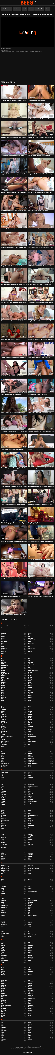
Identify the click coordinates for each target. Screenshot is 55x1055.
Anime (29, 641)
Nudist (29, 924)
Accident (3, 633)
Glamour (3, 817)
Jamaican (3, 865)
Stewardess (31, 1007)
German (3, 813)
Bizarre (29, 682)
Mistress (3, 912)
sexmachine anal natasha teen (9, 119)
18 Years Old (4, 626)
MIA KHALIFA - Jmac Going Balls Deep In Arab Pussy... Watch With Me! (14, 302)
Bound (2, 692)
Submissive (4, 1012)
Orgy (2, 936)
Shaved (30, 987)
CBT (2, 706)
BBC (2, 659)
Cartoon (3, 711)
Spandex (3, 1000)
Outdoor (30, 936)
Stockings (3, 1008)
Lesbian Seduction (32, 891)
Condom (30, 728)
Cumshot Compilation (33, 743)
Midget (29, 909)
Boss (2, 690)
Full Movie (39, 9)
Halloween (30, 834)
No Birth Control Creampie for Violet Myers (39, 284)
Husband (3, 847)
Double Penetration (33, 763)
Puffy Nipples (4, 960)
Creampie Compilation (7, 736)
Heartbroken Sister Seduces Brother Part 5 (12, 155)
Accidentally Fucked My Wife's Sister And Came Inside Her (41, 339)
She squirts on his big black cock (36, 376)
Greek (29, 823)
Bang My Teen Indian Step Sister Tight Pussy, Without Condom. (14, 137)
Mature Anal (4, 907)
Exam (2, 779)
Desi (2, 755)
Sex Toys (3, 987)
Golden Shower (5, 820)
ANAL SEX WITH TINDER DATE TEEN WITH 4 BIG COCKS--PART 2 (14, 192)
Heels (29, 837)
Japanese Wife (5, 870)
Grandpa (30, 822)
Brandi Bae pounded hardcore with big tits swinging (14, 321)
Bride (29, 694)
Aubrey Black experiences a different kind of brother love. (14, 614)
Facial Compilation (32, 786)
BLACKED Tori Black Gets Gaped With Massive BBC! (41, 412)
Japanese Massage (33, 867)
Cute (29, 744)
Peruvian (30, 947)
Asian (2, 646)
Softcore (3, 997)
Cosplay (30, 729)
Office (2, 931)
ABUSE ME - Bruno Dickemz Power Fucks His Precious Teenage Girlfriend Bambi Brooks (14, 431)
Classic (3, 721)
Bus (29, 699)
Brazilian (3, 694)
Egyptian (3, 774)
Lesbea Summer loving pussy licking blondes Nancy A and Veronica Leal (41, 229)
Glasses (30, 817)
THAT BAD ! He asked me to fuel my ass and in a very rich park (41, 431)
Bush (2, 700)
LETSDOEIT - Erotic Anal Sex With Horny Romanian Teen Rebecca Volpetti (14, 100)
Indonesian (30, 853)
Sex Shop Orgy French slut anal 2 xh (10, 596)
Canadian (3, 709)
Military (3, 910)
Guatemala (4, 827)
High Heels (30, 839)
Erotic (29, 775)
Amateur (3, 638)
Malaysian (30, 902)
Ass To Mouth (38, 51)
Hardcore (3, 837)
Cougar (29, 731)
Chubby (30, 718)
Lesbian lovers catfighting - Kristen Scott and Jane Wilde (14, 504)
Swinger (3, 1015)
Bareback (3, 667)
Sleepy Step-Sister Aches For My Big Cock (12, 266)
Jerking (3, 872)
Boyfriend (30, 692)
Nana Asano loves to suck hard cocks (38, 210)
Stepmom (3, 1007)
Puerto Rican (31, 959)
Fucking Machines (32, 801)
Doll (2, 760)
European (30, 777)
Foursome (30, 799)
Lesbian (3, 891)
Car (28, 709)
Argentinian (31, 643)
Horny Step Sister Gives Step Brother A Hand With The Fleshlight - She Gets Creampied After (14, 486)
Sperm (29, 1002)
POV (29, 942)
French (3, 801)
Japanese (30, 865)
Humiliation (4, 846)
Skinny (3, 993)
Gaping (22, 51)
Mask (2, 904)
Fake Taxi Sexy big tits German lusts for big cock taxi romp (14, 523)
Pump (29, 960)
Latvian (29, 888)
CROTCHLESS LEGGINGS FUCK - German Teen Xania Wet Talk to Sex (41, 266)
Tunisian (3, 1039)
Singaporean (31, 992)
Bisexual (3, 682)
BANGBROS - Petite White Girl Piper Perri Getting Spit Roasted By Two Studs (41, 137)
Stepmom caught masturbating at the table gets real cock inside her (41, 541)
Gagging (3, 810)
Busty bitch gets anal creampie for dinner (39, 155)
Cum (47, 9)
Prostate (3, 957)
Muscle (3, 915)
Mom (29, 912)
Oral (29, 933)
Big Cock (30, 677)
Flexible (30, 796)
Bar (28, 665)
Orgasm (3, 935)
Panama (30, 944)
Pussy (2, 962)
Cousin (29, 733)
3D (28, 626)
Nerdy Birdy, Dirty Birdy (34, 523)
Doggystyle (31, 758)
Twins (2, 1040)
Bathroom (3, 669)
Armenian (3, 645)
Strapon (30, 1008)
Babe (29, 660)
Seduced (30, 983)
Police (2, 952)
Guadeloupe (31, 825)
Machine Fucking (32, 900)
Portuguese (4, 955)
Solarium (30, 997)
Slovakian (30, 993)
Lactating (3, 886)
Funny (29, 803)
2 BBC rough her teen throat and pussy (11, 394)
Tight (2, 1032)
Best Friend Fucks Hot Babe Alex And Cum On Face (14, 284)
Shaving (3, 988)
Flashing (3, 796)
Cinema (30, 719)
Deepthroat (31, 753)
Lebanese (30, 890)
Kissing (30, 879)
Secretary (3, 983)
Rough (2, 973)
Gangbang (3, 812)
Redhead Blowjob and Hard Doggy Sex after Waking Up (14, 468)
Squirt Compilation (6, 1005)
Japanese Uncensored (33, 868)
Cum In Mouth (5, 741)
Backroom (30, 662)
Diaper (29, 755)
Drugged (3, 766)
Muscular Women (32, 915)
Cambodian (4, 708)
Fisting (29, 794)
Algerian (3, 636)
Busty (29, 700)
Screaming (30, 982)
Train (29, 1037)
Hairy (2, 834)
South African (31, 998)
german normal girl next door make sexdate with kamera (41, 468)
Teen (29, 1025)
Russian (30, 974)
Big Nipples (31, 679)
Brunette (30, 695)
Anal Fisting (4, 641)
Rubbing (3, 974)
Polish (29, 952)
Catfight (3, 713)
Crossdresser (31, 738)
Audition (3, 650)
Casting (30, 711)
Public (2, 959)
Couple (3, 733)
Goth (2, 822)
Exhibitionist (31, 779)
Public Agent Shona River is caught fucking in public (14, 412)
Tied (29, 1030)
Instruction (30, 854)
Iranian (3, 858)
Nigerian (3, 922)
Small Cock (4, 995)
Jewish (29, 872)
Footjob (3, 799)
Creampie (30, 734)
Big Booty (3, 675)
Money (3, 914)
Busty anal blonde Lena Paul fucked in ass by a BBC (41, 174)
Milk (29, 910)
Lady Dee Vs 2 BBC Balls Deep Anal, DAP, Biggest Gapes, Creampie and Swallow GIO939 (41, 578)
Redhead (30, 968)
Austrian (30, 651)
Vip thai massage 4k (6, 559)
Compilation (4, 728)
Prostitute (30, 957)
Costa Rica (4, 731)
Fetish (29, 791)
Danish (3, 753)
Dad (24, 9)
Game (29, 810)
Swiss (29, 1015)
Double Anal (31, 761)
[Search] (53, 3)
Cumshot (3, 743)
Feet (29, 789)
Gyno (2, 828)
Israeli (2, 859)
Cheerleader (4, 716)
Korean (29, 881)
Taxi (2, 1024)
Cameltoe (30, 708)
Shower (3, 992)
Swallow (30, 1012)
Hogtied (3, 841)
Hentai (2, 839)
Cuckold (3, 739)
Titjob (29, 1032)
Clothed (30, 723)
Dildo (2, 756)
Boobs (2, 689)
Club (2, 724)
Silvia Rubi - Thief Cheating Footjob (10, 339)
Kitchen (3, 881)
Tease (2, 1025)
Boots (29, 689)
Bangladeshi (4, 665)
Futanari (3, 804)
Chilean (30, 716)
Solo (2, 998)
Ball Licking (4, 664)
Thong (29, 1029)
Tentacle (30, 1027)
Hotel (29, 842)
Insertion (3, 854)
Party (2, 947)
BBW (29, 659)
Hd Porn (29, 1052)
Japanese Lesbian (6, 867)
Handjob (3, 836)
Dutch (29, 766)
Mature (29, 905)
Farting (29, 788)
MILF (2, 899)
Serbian (30, 985)
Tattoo (26, 51)
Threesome (4, 1030)
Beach (29, 669)
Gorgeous (30, 820)
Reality (3, 968)
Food (2, 798)
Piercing (3, 950)
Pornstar (30, 954)
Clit (28, 721)
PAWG (2, 942)
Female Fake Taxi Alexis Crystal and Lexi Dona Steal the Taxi (41, 504)
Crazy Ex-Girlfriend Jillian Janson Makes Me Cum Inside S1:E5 (41, 321)
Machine (3, 900)
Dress (29, 765)
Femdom (3, 791)
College (3, 726)
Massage (30, 904)
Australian (17, 9)
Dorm (2, 761)
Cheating (30, 714)
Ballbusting (31, 664)
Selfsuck (3, 985)
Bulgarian (3, 699)
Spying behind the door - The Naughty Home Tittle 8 (14, 578)
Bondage (30, 687)
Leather (3, 890)
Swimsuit (30, 1013)
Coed (29, 724)
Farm (2, 788)
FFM (2, 784)
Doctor (3, 758)
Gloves (29, 818)
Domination (31, 760)
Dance (29, 751)
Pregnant (30, 955)
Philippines (4, 949)
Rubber (29, 973)
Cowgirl (3, 734)
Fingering (30, 793)
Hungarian (30, 846)
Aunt (29, 650)
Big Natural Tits (5, 679)
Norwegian (4, 924)
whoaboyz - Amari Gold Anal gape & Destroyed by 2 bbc (14, 541)
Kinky (2, 879)
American (30, 638)
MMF (29, 899)
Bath (29, 667)
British (2, 695)
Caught (29, 713)
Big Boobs (30, 674)
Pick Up (30, 949)
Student (30, 1010)
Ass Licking (4, 648)
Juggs (29, 873)
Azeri (2, 653)
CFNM (29, 706)
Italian (29, 859)
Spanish (30, 1000)
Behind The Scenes (33, 670)
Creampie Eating (32, 736)
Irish (29, 858)
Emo (2, 775)
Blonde (3, 685)
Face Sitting (31, 784)
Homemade (31, 841)
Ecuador (30, 772)
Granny (31, 9)
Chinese (3, 718)
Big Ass (30, 672)
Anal (13, 51)
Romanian (30, 971)
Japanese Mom (5, 868)
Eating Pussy (4, 772)
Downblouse (4, 765)
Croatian (3, 738)
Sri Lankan (30, 1005)
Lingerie (3, 893)
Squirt (29, 1003)
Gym (29, 827)
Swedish (3, 1013)
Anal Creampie (31, 640)
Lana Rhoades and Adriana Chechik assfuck (12, 449)
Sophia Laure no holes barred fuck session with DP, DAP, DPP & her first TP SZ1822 (14, 357)
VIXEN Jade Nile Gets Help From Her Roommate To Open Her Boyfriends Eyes (14, 229)
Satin (29, 980)
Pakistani (3, 944)
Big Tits (3, 680)
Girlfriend (3, 815)
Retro (2, 969)
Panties (3, 945)
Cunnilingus (4, 744)
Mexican (3, 909)
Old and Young (5, 933)
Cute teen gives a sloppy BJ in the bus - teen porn (41, 596)
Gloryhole (3, 818)
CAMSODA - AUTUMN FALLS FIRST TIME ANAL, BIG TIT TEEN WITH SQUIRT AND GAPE (14, 376)
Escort (2, 777)
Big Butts (30, 675)
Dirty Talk (30, 756)
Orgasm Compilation (33, 935)
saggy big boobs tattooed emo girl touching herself (14, 174)
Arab (2, 643)
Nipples (30, 922)
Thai (2, 1029)
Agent (2, 635)
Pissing (30, 950)
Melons (30, 907)
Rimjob (3, 971)
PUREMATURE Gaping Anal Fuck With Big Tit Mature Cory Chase (14, 247)
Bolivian (3, 687)
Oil (28, 931)
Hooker (3, 842)
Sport (2, 1003)
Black (2, 684)
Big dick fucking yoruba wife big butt (37, 394)
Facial (17, 51)
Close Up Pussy (5, 723)
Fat (2, 789)
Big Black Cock (6, 9)
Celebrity (3, 714)
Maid (2, 902)
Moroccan (30, 914)
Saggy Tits (4, 980)
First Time (3, 794)
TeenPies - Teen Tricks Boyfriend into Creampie (40, 119)
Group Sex (4, 825)
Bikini (29, 680)
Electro (29, 774)
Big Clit (3, 677)
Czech (2, 746)
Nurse (2, 926)
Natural (32, 51)
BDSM (2, 660)
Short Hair (30, 990)
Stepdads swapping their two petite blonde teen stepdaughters (41, 247)
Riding (29, 969)
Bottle (9, 51)
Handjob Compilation (33, 836)
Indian (2, 853)
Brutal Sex (3, 697)
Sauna (2, 982)
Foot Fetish (31, 798)
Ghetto (29, 813)
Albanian (30, 635)
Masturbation (4, 905)
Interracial (3, 856)
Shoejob (30, 988)
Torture (29, 1035)
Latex (29, 886)
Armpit (29, 645)
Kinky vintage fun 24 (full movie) (36, 100)
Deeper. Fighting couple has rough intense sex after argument (14, 210)
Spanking (3, 1002)
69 (1, 627)
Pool (2, 954)
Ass (29, 646)
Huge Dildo (30, 844)
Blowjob (30, 685)
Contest (3, 729)
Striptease (3, 1010)
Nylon (29, 926)
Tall (2, 1022)
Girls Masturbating (32, 815)
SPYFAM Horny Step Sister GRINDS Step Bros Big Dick (41, 192)
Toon (29, 1034)
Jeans (29, 870)
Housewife (4, 844)
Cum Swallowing (32, 741)
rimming (30, 449)
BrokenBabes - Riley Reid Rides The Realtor (39, 357)
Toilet (2, 1034)
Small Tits (30, 995)
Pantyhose (30, 945)
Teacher (30, 1024)
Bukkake (30, 697)
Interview (30, 856)
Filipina (3, 793)
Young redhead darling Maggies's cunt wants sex (41, 559)
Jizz (2, 873)
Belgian (3, 672)
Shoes (2, 990)
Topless (3, 1035)
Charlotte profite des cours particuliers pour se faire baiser (41, 302)
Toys (2, 1037)
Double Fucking (5, 763)
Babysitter (3, 662)
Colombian (30, 726)
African (29, 633)
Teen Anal (3, 1027)
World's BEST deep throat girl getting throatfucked (41, 486)
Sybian (3, 1017)
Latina (2, 888)
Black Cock (31, 684)
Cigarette (3, 719)
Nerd (29, 921)
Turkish (30, 1039)
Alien (29, 636)
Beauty (3, 670)
